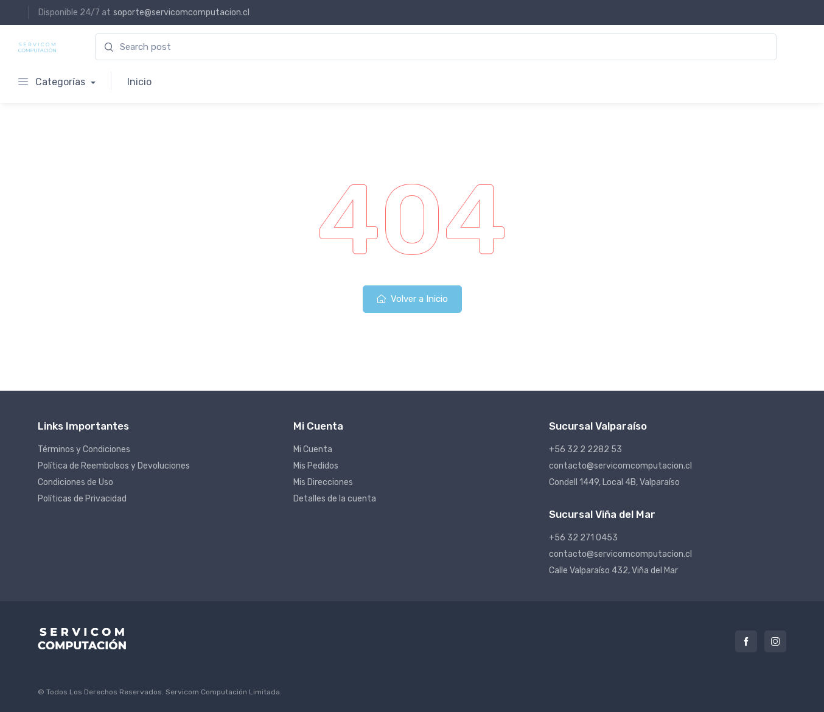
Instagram (775, 641)
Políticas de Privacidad (82, 499)
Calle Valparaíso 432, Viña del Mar (613, 570)
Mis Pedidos (315, 466)
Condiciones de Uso (75, 482)
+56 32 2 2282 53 (585, 449)
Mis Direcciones (323, 482)
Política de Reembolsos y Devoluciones (114, 466)
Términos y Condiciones (84, 449)
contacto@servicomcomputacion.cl (620, 466)
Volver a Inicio (412, 298)
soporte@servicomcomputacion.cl (181, 12)
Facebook (746, 641)
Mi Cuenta (312, 449)
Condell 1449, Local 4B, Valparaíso (614, 482)
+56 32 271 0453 (583, 537)
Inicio (139, 82)
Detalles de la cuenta (334, 499)
